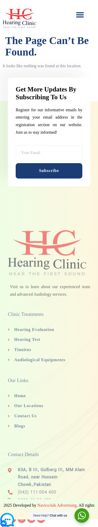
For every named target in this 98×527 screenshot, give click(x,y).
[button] (80, 15)
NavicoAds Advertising (57, 505)
